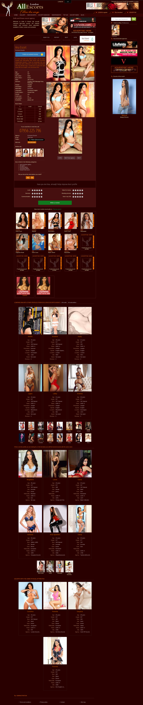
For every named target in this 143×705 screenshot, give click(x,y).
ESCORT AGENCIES (44, 15)
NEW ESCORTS (31, 15)
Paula (88, 428)
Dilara (31, 440)
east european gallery (25, 162)
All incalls (64, 300)
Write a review (55, 201)
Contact (63, 700)
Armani (79, 428)
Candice (41, 440)
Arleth (60, 428)
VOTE (73, 39)
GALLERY (22, 15)
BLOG (82, 15)
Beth (22, 440)
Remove (114, 36)
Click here (30, 135)
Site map (83, 700)
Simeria (60, 440)
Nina (88, 440)
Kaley (50, 440)
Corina (22, 428)
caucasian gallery (24, 167)
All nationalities (72, 300)
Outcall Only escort (25, 168)
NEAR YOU (44, 39)
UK (68, 1)
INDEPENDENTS (56, 15)
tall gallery (22, 164)
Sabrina (50, 428)
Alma (31, 428)
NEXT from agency (70, 158)
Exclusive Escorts (20, 49)
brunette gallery (24, 165)
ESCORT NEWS (74, 15)
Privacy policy (43, 700)
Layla (69, 440)
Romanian (30, 87)
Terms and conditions (25, 700)
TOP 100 (65, 15)
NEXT (64, 39)
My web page (31, 140)
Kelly (41, 428)
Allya (79, 440)
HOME (16, 15)
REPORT (54, 39)
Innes (69, 428)
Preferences (125, 23)
